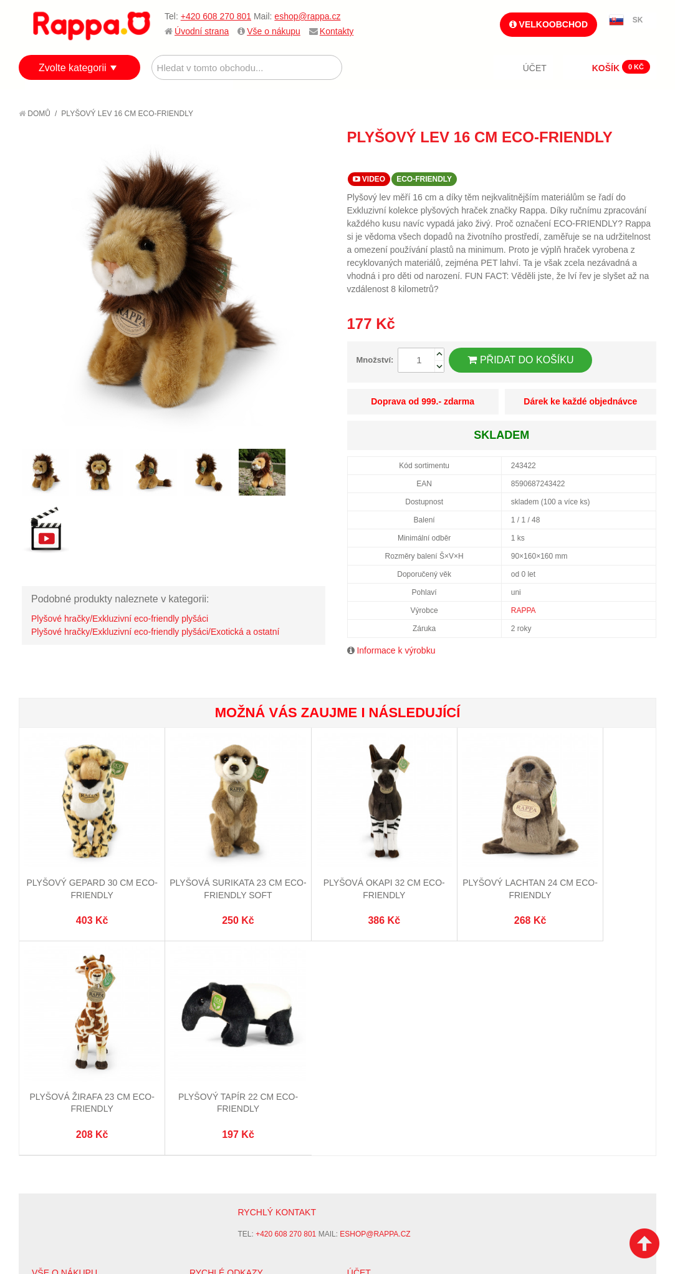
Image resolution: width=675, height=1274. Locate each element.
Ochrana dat (58, 1100)
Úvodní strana (202, 31)
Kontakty (336, 31)
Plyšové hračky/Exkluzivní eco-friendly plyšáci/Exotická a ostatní (155, 632)
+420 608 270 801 (216, 16)
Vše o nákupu (273, 31)
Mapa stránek (218, 1038)
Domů (34, 113)
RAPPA (523, 610)
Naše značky (58, 1116)
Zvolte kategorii (73, 67)
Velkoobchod (548, 24)
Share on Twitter (644, 160)
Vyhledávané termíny (234, 1053)
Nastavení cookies (307, 1211)
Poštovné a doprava (74, 1084)
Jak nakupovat (62, 1053)
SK (638, 20)
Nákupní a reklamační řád (86, 1069)
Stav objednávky (382, 1053)
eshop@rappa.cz (307, 16)
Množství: (375, 360)
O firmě (47, 1038)
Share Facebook (619, 160)
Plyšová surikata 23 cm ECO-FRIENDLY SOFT (178, 855)
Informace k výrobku (396, 650)
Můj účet (366, 1038)
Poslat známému (594, 160)
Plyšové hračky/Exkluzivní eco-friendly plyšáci (119, 619)
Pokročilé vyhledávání (238, 1069)
